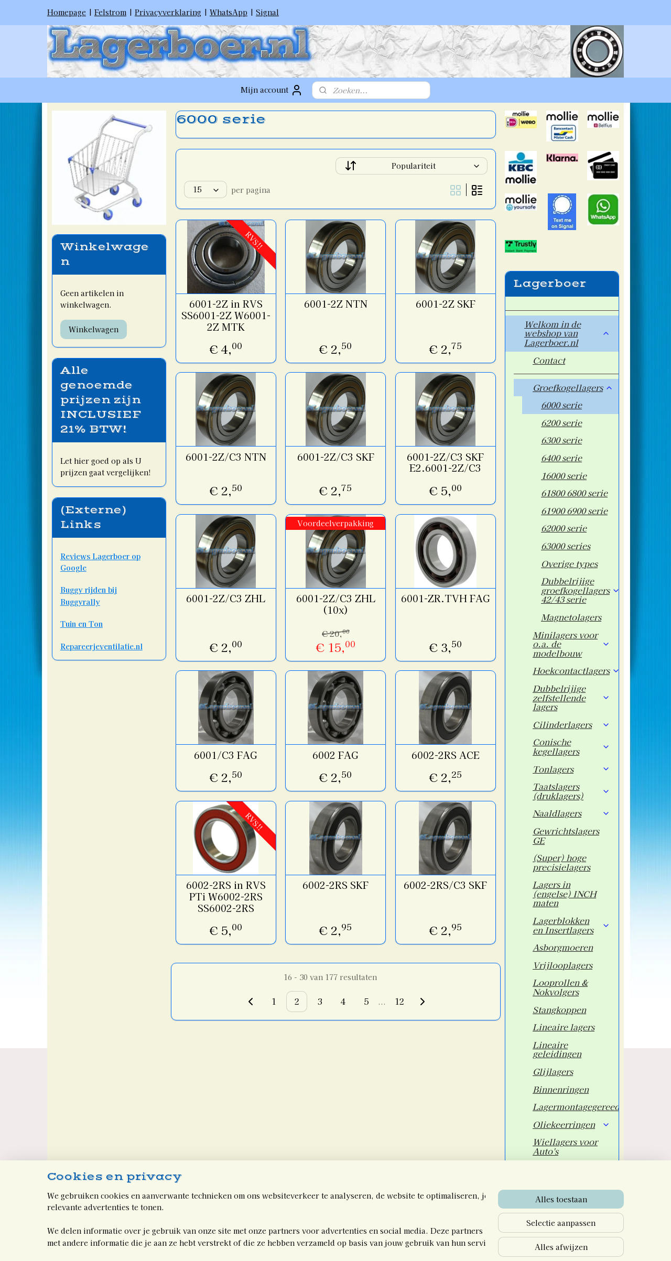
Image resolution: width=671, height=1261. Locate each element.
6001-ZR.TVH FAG (445, 598)
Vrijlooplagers (562, 965)
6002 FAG (335, 755)
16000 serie (564, 475)
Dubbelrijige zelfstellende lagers (571, 697)
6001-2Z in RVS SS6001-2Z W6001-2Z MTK (225, 315)
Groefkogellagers (573, 387)
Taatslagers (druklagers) (571, 791)
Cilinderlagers (571, 724)
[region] (266, 1219)
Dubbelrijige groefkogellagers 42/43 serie (580, 589)
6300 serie (561, 439)
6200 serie (561, 422)
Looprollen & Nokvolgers (560, 987)
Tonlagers (571, 769)
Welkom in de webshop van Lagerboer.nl (567, 333)
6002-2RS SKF (335, 885)
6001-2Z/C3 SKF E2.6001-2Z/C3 (445, 462)
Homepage (66, 12)
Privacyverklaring (168, 12)
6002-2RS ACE (445, 755)
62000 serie (564, 527)
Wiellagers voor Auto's (565, 1146)
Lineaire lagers (563, 1026)
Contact (549, 360)
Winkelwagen (93, 329)
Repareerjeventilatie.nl (101, 646)
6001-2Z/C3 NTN (225, 457)
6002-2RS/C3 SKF (445, 885)
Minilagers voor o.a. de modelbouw (571, 643)
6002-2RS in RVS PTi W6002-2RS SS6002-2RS (225, 896)
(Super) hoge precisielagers (561, 862)
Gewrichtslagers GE (566, 835)
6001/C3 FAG (225, 755)
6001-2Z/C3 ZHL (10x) (335, 604)
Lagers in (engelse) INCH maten (564, 893)
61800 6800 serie (574, 492)
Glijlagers (553, 1071)
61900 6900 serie (574, 510)
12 (399, 1001)
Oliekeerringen (571, 1124)
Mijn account (272, 90)
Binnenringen (561, 1089)
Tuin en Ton (81, 623)
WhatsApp (228, 12)
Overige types (569, 563)
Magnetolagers (571, 617)
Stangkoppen (559, 1009)
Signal (267, 12)
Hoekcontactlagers (576, 670)
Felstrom (110, 12)
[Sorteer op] (411, 166)
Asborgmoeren (563, 947)
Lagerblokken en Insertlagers (571, 925)
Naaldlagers (571, 813)
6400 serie (561, 457)
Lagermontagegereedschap (576, 1106)
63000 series (565, 545)
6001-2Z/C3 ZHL (225, 598)
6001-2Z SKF (445, 304)
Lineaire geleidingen (557, 1049)
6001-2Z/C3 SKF (335, 457)
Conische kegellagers (571, 746)
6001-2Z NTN (335, 304)
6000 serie (561, 404)
